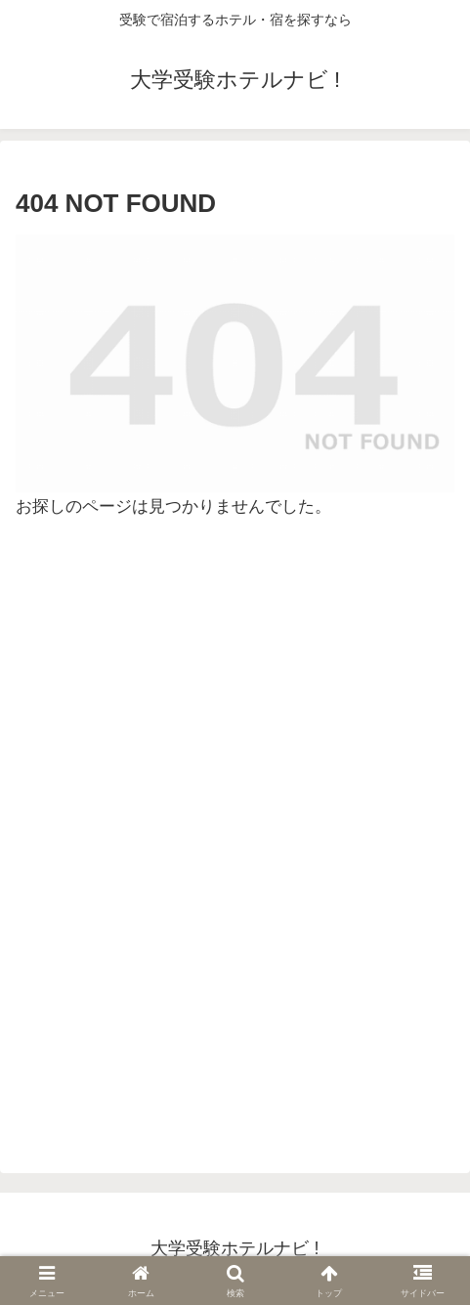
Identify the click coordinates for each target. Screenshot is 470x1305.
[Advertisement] (235, 846)
